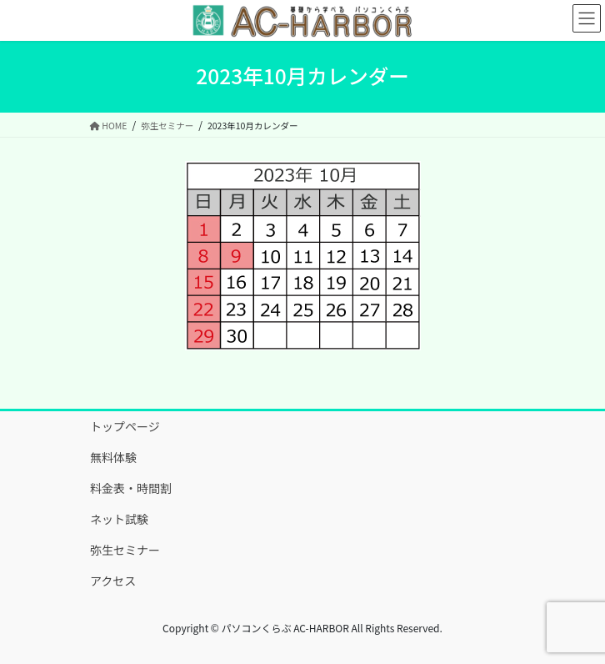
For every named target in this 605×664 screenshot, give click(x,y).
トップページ (125, 426)
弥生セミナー (125, 549)
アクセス (113, 580)
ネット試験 (119, 519)
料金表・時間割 (131, 488)
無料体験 (113, 457)
